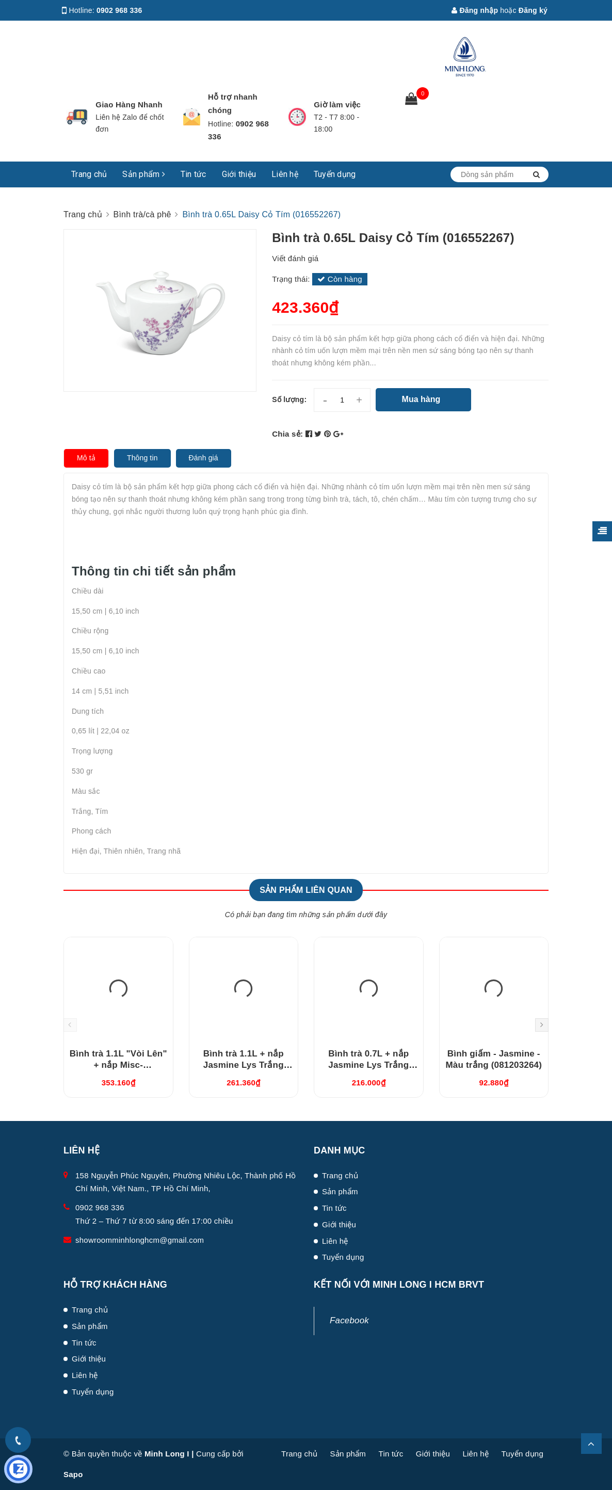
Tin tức (193, 174)
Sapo (73, 1474)
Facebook (349, 1320)
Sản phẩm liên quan (306, 890)
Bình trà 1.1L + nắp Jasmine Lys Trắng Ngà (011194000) (243, 1065)
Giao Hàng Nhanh (129, 104)
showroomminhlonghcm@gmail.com (139, 1240)
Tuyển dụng (335, 174)
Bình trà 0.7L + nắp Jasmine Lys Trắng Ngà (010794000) (368, 1065)
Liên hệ (284, 174)
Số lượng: (289, 399)
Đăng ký (533, 10)
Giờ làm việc (337, 104)
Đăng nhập (475, 10)
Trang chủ (89, 174)
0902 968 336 (119, 10)
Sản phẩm (143, 174)
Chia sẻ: (287, 433)
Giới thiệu (239, 174)
